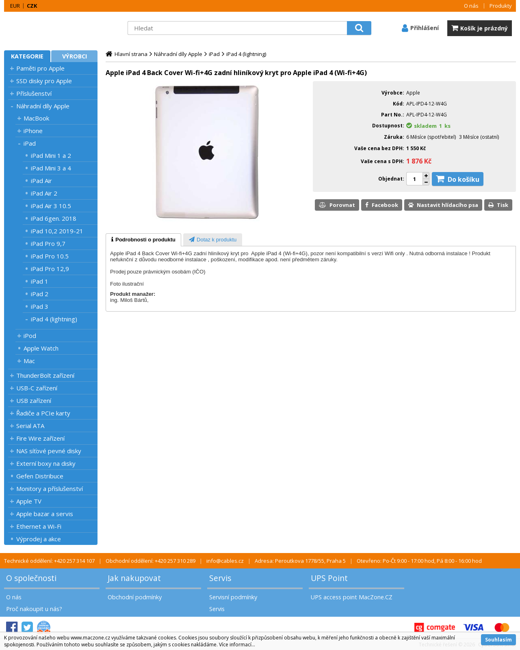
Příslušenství (34, 93)
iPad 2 (39, 294)
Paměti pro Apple (40, 68)
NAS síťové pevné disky (48, 451)
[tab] (143, 239)
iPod (30, 335)
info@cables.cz (225, 560)
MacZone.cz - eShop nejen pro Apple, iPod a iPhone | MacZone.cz (55, 28)
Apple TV (28, 501)
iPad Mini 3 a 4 (51, 168)
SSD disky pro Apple (44, 81)
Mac (29, 361)
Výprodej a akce (38, 539)
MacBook (36, 118)
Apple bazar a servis (44, 514)
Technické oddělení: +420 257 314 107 (49, 560)
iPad (30, 143)
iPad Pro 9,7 (48, 243)
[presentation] (143, 240)
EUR (15, 5)
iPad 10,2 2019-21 (57, 231)
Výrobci (74, 56)
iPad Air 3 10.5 (51, 206)
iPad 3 (39, 306)
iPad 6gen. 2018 (53, 218)
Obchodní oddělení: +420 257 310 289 (150, 560)
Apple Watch (41, 348)
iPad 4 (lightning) (54, 319)
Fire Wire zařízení (40, 438)
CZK (32, 5)
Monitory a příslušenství (49, 488)
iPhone (33, 131)
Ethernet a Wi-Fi (38, 526)
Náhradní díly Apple (42, 106)
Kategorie (27, 56)
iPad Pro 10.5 (50, 256)
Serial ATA (30, 426)
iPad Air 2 (44, 193)
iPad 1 (39, 281)
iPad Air (41, 180)
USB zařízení (33, 400)
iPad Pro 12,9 (50, 269)
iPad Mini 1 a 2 (51, 155)
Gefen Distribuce (39, 476)
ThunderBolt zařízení (45, 375)
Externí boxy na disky (46, 463)
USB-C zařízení (36, 388)
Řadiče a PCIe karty (43, 413)
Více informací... (237, 644)
